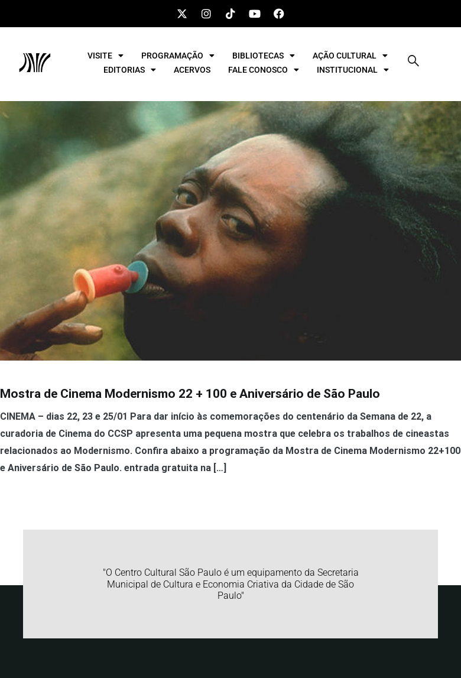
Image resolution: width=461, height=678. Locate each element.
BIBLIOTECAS (263, 55)
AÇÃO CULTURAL (350, 55)
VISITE (105, 55)
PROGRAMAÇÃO (178, 55)
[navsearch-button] (414, 62)
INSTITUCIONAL (353, 70)
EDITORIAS (129, 70)
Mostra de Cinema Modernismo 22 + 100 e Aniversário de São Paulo (190, 394)
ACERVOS (192, 69)
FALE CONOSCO (263, 70)
